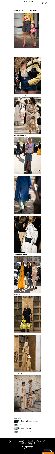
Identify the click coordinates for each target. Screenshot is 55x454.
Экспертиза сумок (38, 5)
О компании (8, 5)
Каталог (16, 5)
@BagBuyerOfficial (44, 2)
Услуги (12, 5)
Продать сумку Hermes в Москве (22, 442)
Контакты (24, 5)
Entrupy (43, 5)
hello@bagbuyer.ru (32, 443)
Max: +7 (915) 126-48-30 (45, 3)
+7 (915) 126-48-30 (44, 0)
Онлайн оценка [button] (30, 5)
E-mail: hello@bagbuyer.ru (45, 1)
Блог (20, 5)
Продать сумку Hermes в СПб (22, 443)
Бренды (10, 441)
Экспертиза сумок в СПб (21, 441)
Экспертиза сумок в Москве (21, 440)
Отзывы (48, 5)
